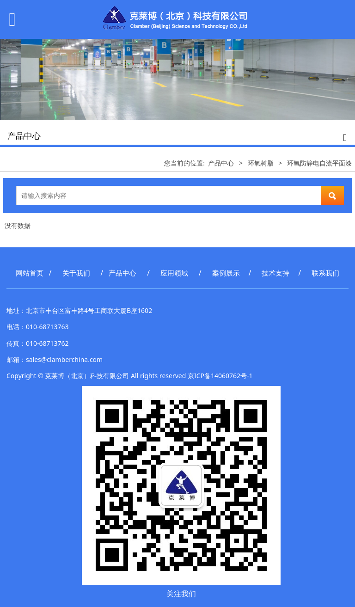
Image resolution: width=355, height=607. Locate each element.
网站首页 (29, 273)
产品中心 (221, 163)
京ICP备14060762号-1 (220, 375)
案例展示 (226, 273)
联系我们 (325, 273)
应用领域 (174, 273)
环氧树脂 (261, 163)
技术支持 (275, 273)
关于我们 (76, 273)
